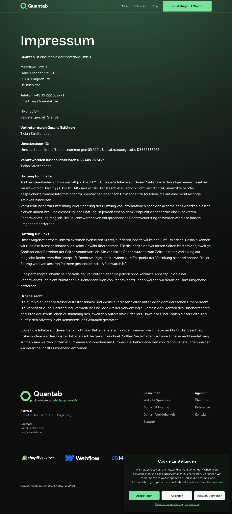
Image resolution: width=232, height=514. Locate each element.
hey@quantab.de (31, 432)
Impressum (192, 504)
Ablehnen (177, 496)
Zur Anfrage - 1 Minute (187, 6)
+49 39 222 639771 (32, 428)
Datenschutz (215, 482)
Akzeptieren (144, 496)
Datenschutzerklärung (169, 504)
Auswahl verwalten (209, 496)
